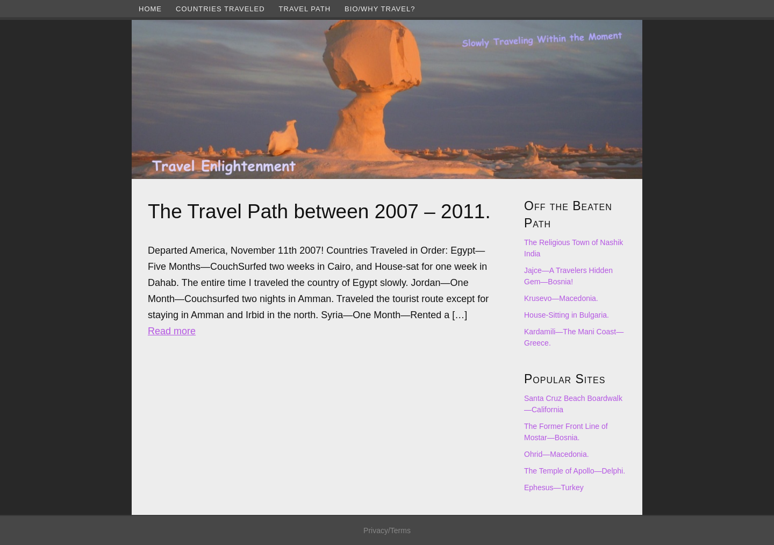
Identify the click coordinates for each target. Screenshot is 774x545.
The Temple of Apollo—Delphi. (574, 471)
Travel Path (305, 9)
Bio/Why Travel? (380, 9)
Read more (172, 331)
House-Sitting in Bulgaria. (566, 315)
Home (150, 9)
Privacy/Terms (387, 530)
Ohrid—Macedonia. (556, 454)
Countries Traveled (220, 9)
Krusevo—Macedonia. (561, 298)
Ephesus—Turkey (554, 487)
